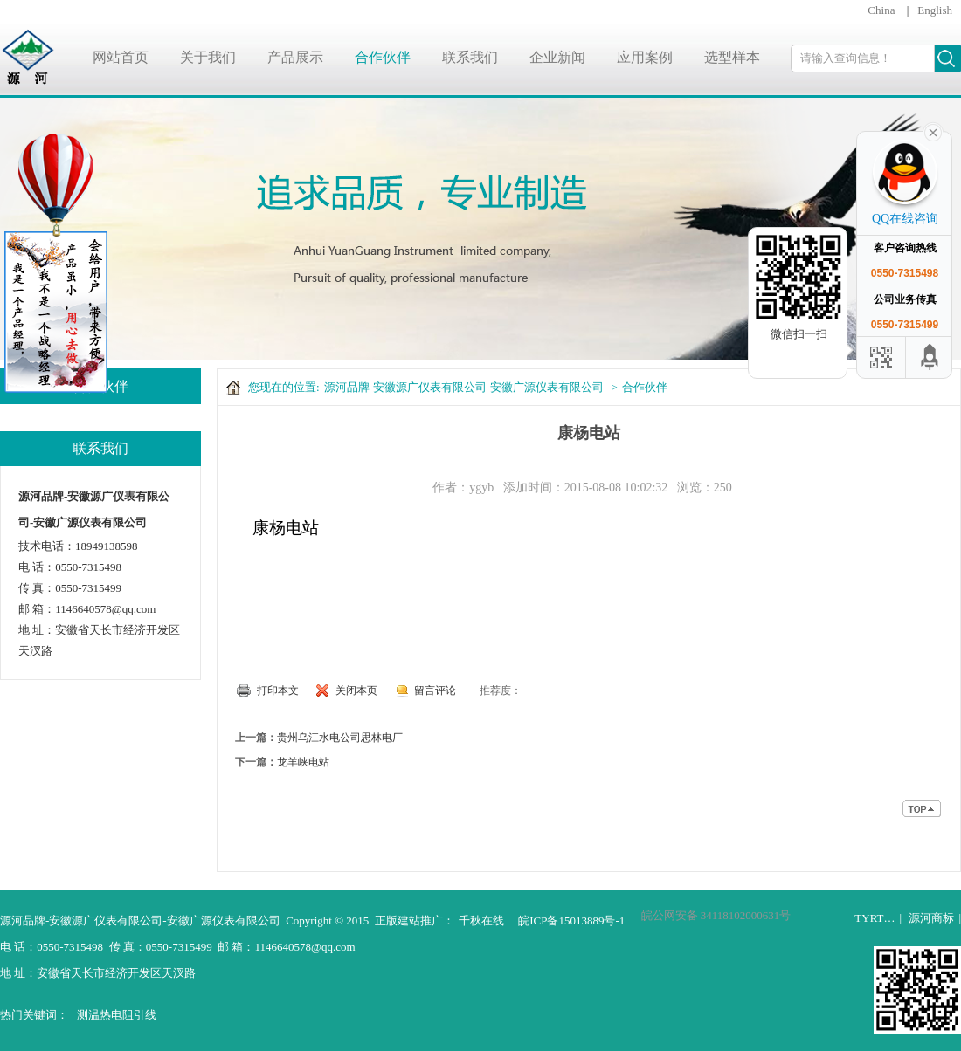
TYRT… (874, 917)
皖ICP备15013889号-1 (571, 920)
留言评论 (435, 690)
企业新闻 (557, 57)
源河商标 (931, 917)
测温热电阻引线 (116, 1014)
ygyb (481, 487)
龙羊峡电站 (303, 762)
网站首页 (121, 57)
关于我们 (208, 57)
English (934, 10)
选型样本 (732, 57)
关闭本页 (356, 690)
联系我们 (470, 57)
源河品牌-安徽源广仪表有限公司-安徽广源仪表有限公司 (464, 387)
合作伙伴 (383, 57)
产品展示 (295, 57)
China (881, 10)
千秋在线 (481, 920)
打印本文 (278, 690)
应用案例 (645, 57)
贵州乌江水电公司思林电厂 (340, 738)
